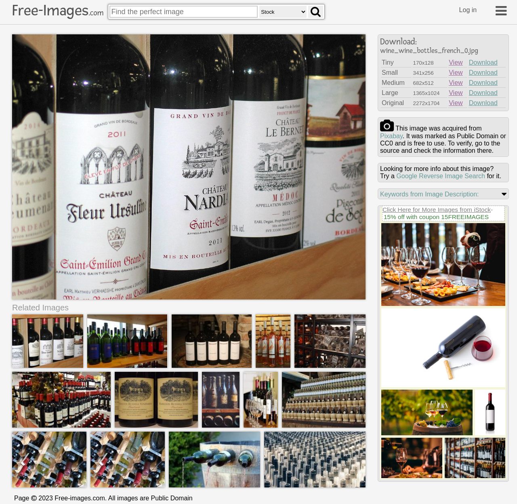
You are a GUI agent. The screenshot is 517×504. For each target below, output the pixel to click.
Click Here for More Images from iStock (436, 209)
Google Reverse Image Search (440, 176)
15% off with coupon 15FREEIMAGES (436, 216)
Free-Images (57, 10)
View (455, 62)
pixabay (391, 136)
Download (483, 62)
